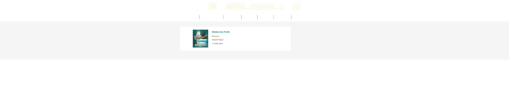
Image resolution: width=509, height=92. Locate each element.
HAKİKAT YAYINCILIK (232, 17)
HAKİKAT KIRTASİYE (282, 17)
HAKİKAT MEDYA (265, 17)
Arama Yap (320, 9)
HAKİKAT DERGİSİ (248, 17)
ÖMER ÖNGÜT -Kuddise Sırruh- (211, 17)
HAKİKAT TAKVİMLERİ (300, 17)
